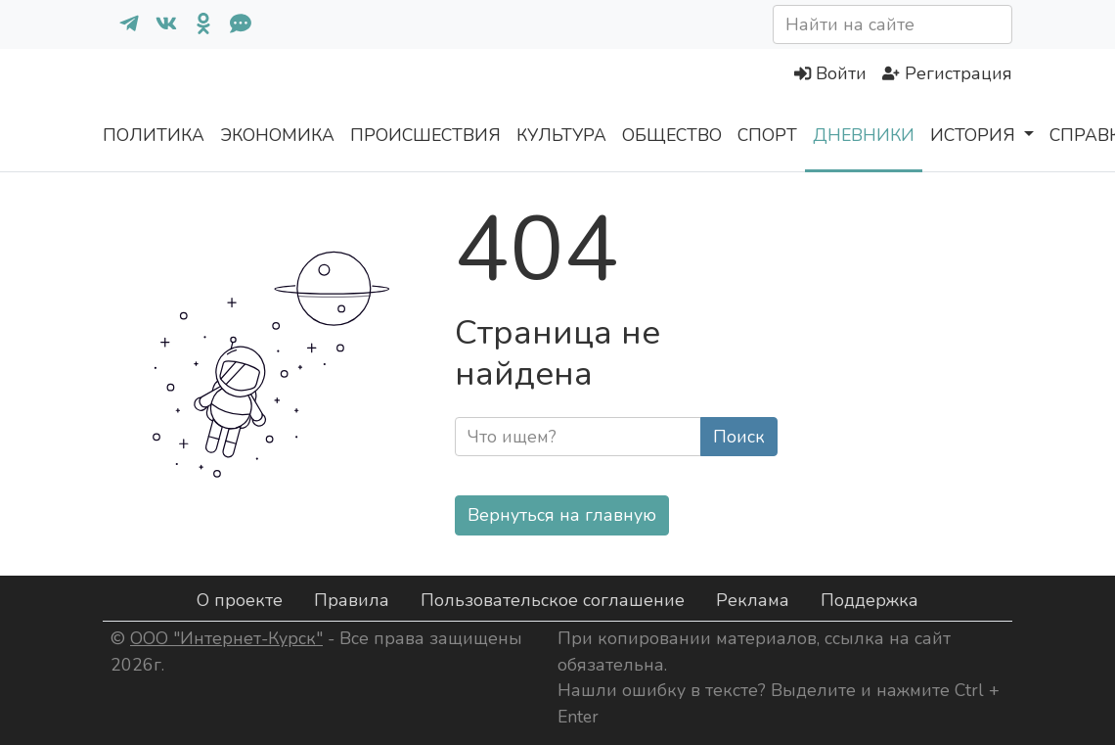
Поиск (739, 436)
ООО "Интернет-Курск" (226, 638)
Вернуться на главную (562, 515)
